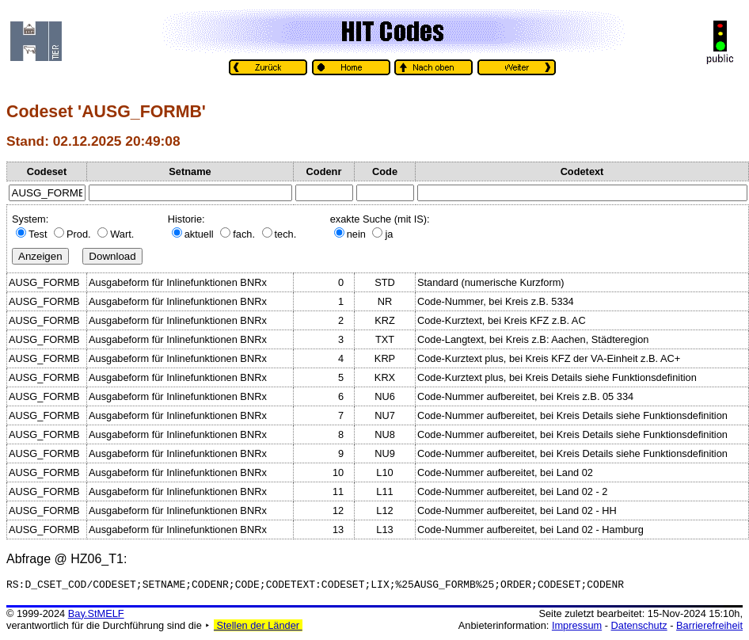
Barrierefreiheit (709, 628)
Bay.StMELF (96, 616)
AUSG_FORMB (44, 282)
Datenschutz (639, 628)
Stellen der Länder (258, 628)
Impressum (577, 628)
